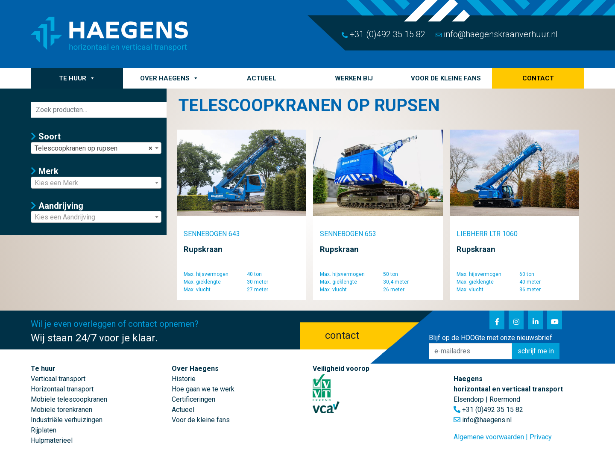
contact (342, 335)
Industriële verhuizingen (66, 420)
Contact (538, 78)
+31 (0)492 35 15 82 (383, 34)
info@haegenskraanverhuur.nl (497, 34)
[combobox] (96, 148)
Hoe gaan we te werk (203, 389)
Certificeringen (193, 399)
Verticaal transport (58, 379)
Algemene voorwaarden (489, 437)
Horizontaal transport (62, 389)
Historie (184, 379)
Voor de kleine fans (446, 78)
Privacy (541, 437)
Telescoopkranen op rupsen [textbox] (93, 148)
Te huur (77, 78)
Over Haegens (169, 78)
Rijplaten (43, 430)
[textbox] (96, 183)
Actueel (261, 78)
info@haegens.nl (487, 420)
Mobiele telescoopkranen (69, 399)
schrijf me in (536, 351)
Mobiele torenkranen (61, 410)
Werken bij (354, 78)
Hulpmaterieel (52, 440)
